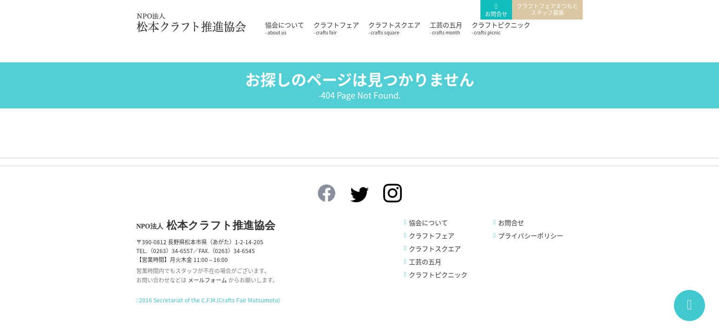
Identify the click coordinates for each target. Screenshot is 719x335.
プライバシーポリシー (530, 235)
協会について (284, 28)
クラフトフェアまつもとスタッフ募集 (547, 9)
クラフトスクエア (394, 28)
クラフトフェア (336, 28)
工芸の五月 (446, 28)
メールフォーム (207, 280)
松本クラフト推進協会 (205, 225)
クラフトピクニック (501, 28)
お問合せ (496, 14)
